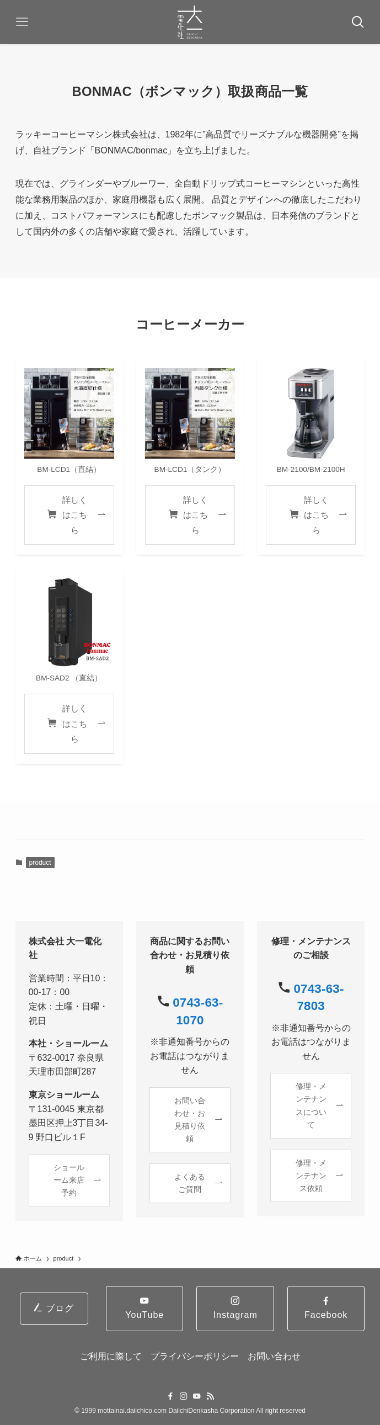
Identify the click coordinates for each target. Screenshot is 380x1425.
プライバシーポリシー (195, 1356)
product (40, 862)
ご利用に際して (111, 1356)
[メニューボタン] (22, 22)
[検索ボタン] (358, 22)
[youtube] (197, 1396)
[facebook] (170, 1396)
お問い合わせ (274, 1356)
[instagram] (184, 1396)
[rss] (210, 1396)
